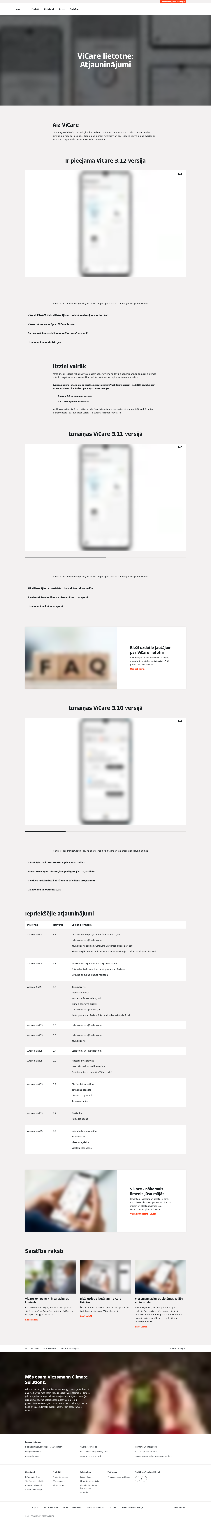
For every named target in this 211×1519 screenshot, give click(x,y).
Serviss (62, 9)
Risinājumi (49, 9)
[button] (177, 1348)
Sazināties (74, 9)
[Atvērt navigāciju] (18, 9)
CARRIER (50, 1516)
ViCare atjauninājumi (70, 1348)
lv (26, 1348)
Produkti (35, 9)
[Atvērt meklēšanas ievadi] (184, 9)
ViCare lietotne (49, 1348)
